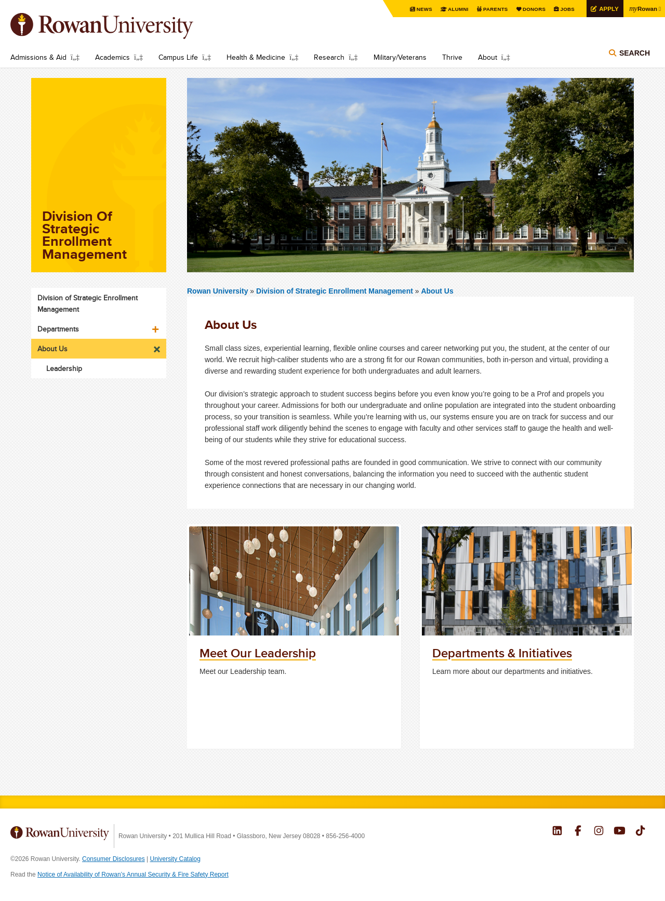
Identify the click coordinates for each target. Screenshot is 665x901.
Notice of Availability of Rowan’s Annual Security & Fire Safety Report (133, 874)
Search (634, 53)
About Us (437, 291)
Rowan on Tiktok (640, 832)
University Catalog (175, 859)
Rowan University (116, 26)
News (422, 9)
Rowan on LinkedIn (557, 832)
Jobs (565, 9)
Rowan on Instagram (598, 832)
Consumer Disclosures (113, 859)
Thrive (452, 57)
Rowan (643, 8)
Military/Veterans (400, 57)
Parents (493, 9)
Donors (532, 9)
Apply (607, 8)
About (487, 57)
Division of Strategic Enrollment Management (335, 291)
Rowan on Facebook (577, 832)
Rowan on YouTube (619, 832)
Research (329, 57)
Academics (112, 57)
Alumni (456, 9)
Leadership (64, 368)
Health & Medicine (256, 57)
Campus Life (178, 57)
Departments (58, 329)
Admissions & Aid (38, 57)
